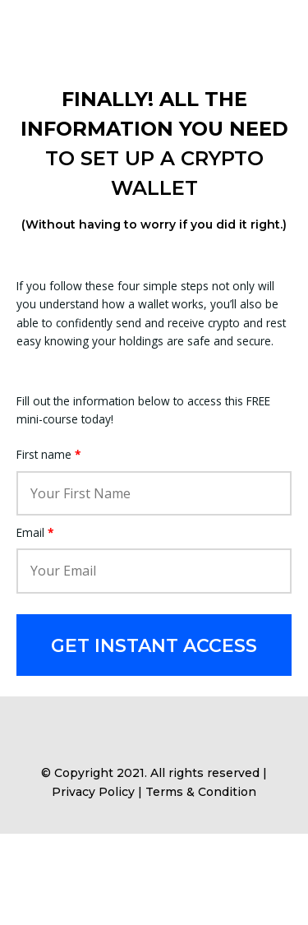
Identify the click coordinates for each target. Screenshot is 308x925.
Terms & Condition (200, 791)
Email (34, 532)
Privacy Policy (93, 791)
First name (48, 454)
